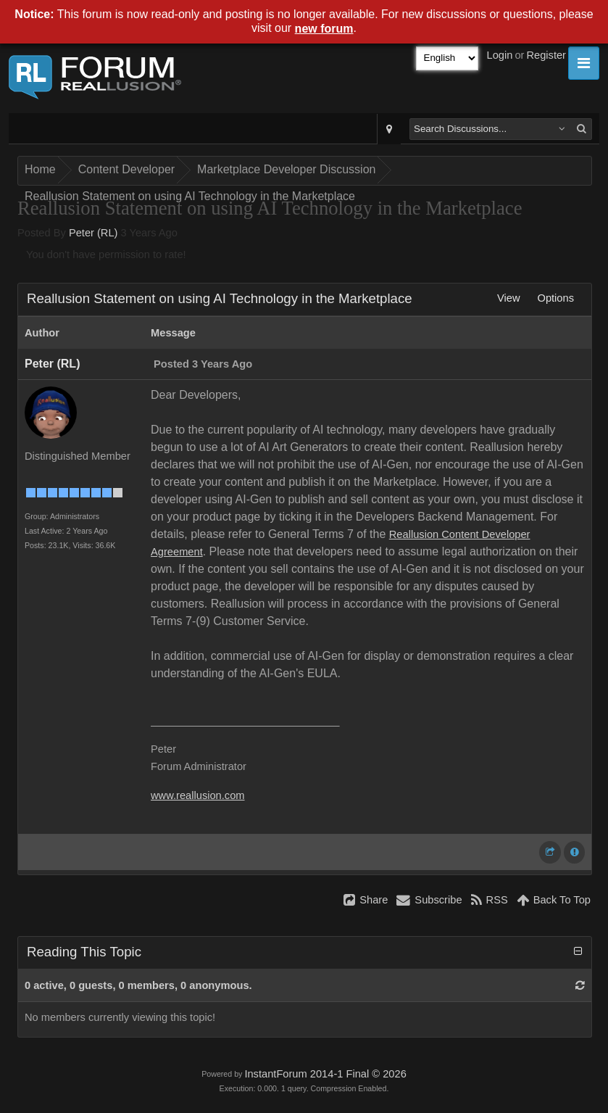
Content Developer (126, 169)
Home (40, 169)
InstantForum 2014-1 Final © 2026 (325, 1074)
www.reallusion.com (198, 795)
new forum (324, 28)
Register (546, 55)
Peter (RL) (93, 233)
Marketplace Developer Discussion (286, 169)
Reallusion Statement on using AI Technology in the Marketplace (190, 196)
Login (500, 55)
